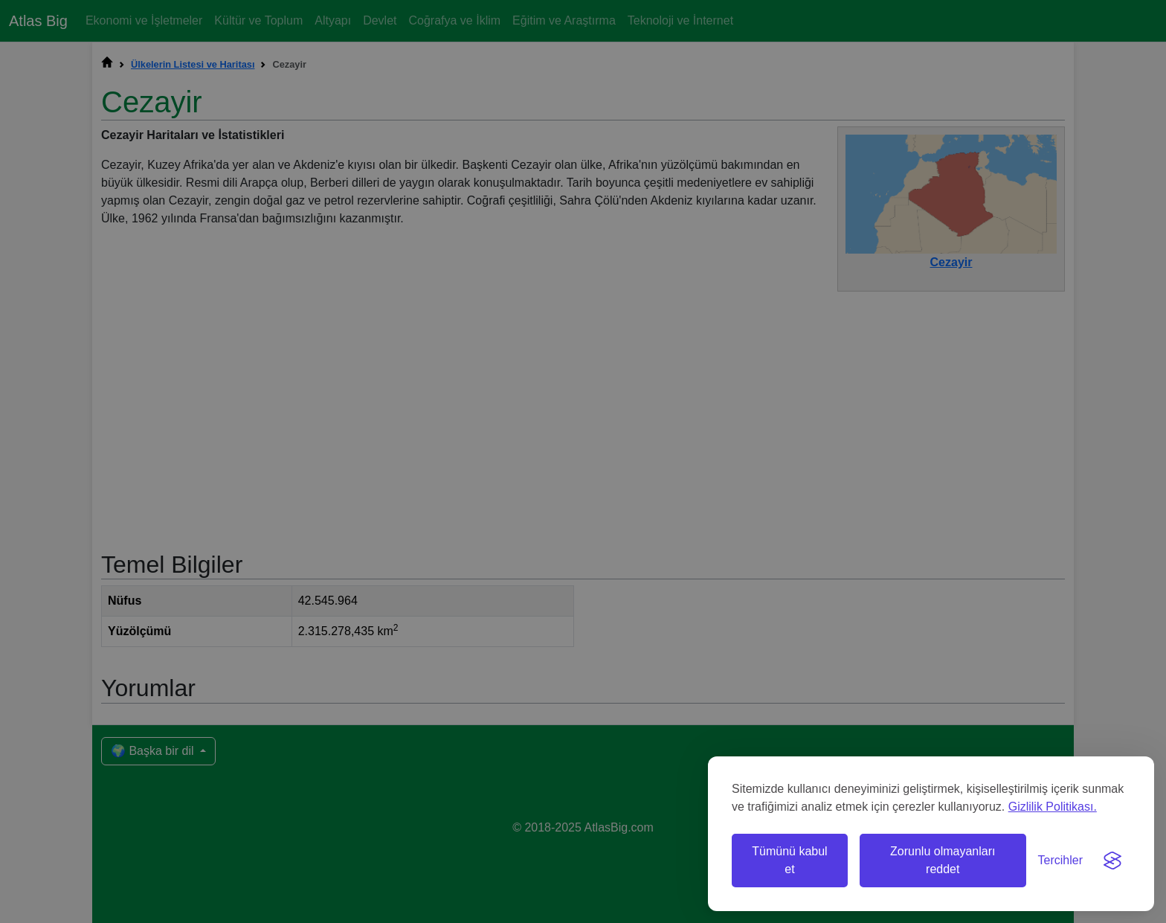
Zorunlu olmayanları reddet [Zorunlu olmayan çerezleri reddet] (942, 860)
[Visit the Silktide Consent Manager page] (1112, 860)
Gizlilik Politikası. (1052, 806)
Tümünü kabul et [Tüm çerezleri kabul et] (789, 860)
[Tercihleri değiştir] (1060, 860)
